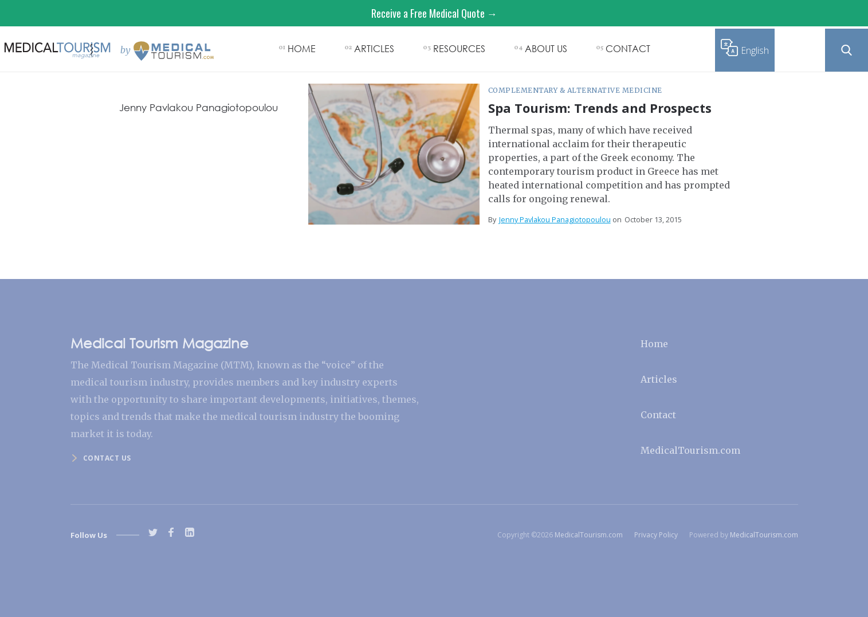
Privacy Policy (656, 535)
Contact (658, 414)
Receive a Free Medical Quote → (434, 13)
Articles (659, 379)
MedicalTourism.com (690, 450)
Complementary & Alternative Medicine (575, 90)
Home (654, 343)
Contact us (107, 458)
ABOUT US (546, 48)
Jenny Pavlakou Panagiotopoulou (555, 220)
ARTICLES (374, 48)
